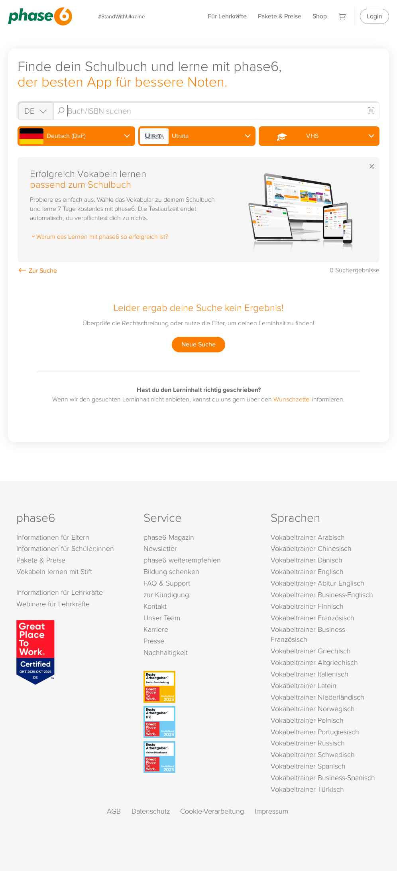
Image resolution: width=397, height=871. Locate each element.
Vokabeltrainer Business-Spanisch (323, 778)
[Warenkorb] (342, 16)
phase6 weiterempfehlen (182, 560)
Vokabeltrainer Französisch (312, 618)
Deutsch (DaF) (53, 136)
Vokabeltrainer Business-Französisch (309, 634)
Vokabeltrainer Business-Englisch (322, 595)
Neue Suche (198, 344)
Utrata (164, 136)
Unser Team (161, 618)
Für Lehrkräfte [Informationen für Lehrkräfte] (227, 16)
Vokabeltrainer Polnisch (307, 720)
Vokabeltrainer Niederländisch (317, 697)
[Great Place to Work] (35, 651)
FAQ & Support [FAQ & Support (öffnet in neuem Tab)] (166, 583)
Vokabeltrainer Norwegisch (313, 709)
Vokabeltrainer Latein (303, 685)
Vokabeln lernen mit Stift (54, 571)
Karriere (155, 629)
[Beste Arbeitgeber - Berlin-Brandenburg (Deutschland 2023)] (199, 687)
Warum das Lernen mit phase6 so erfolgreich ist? (99, 236)
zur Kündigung (166, 595)
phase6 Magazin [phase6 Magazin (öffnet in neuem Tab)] (168, 537)
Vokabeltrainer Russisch (308, 743)
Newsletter (160, 548)
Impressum (271, 811)
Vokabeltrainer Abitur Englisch (317, 583)
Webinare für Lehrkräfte (53, 604)
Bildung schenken (171, 571)
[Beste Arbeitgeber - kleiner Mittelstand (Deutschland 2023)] (199, 757)
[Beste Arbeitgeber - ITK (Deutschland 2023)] (199, 722)
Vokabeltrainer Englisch (307, 571)
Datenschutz (151, 811)
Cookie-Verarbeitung (212, 811)
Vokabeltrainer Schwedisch (313, 754)
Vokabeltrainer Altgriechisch (314, 662)
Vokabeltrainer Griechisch (311, 651)
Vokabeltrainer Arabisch (308, 537)
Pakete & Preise (279, 16)
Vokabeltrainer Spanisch (308, 766)
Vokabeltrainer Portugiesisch (315, 732)
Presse (153, 641)
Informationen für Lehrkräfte (59, 592)
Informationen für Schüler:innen (65, 548)
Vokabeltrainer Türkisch (307, 789)
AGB (114, 811)
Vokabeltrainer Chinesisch (311, 548)
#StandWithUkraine (121, 16)
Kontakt (155, 606)
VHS (289, 136)
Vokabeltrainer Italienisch (309, 674)
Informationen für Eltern (52, 537)
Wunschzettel (292, 399)
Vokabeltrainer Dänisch (306, 560)
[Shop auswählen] (35, 110)
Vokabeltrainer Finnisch (307, 606)
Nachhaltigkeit (165, 652)
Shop (319, 16)
